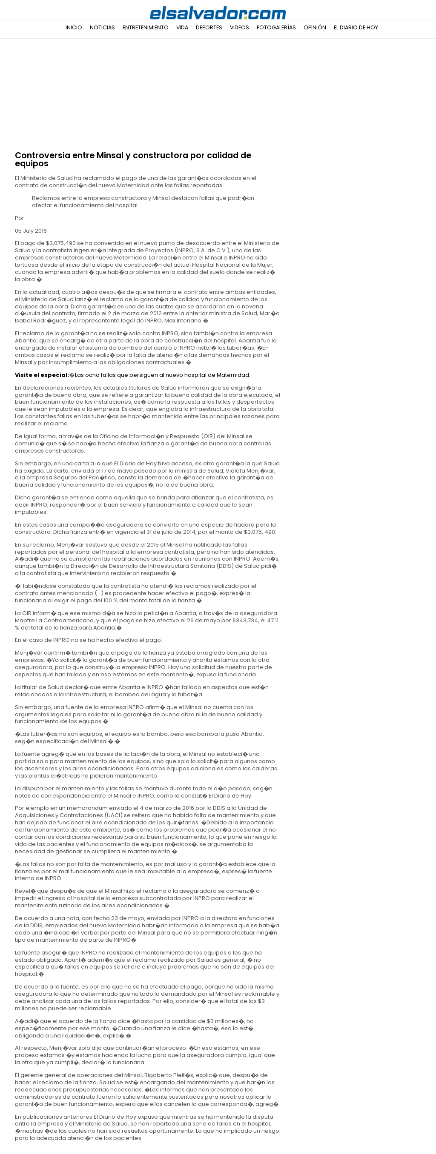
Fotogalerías (276, 27)
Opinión (315, 27)
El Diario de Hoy (356, 27)
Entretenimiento (146, 27)
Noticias (102, 27)
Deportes (209, 27)
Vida (182, 27)
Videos (239, 27)
